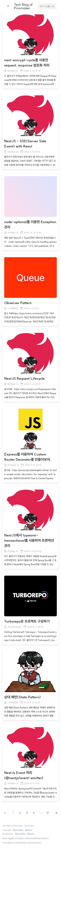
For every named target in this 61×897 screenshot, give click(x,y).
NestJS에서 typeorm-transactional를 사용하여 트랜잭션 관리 (29, 540)
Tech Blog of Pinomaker (23, 6)
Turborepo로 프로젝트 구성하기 (27, 621)
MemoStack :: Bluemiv (22, 830)
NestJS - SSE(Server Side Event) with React (25, 143)
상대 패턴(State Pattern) (22, 697)
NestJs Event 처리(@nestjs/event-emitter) (23, 775)
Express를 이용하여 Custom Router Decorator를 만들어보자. (27, 457)
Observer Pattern (18, 303)
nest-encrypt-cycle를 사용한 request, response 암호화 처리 (26, 62)
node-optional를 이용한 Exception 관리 (30, 224)
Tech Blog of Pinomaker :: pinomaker (18, 826)
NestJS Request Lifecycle (24, 378)
